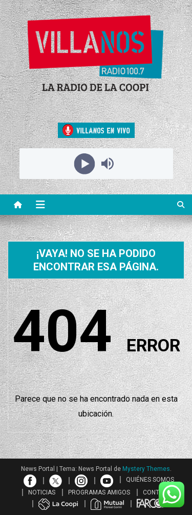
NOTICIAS (41, 492)
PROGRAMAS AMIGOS (99, 492)
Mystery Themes (146, 468)
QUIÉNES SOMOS (150, 479)
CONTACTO (159, 492)
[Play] (85, 163)
